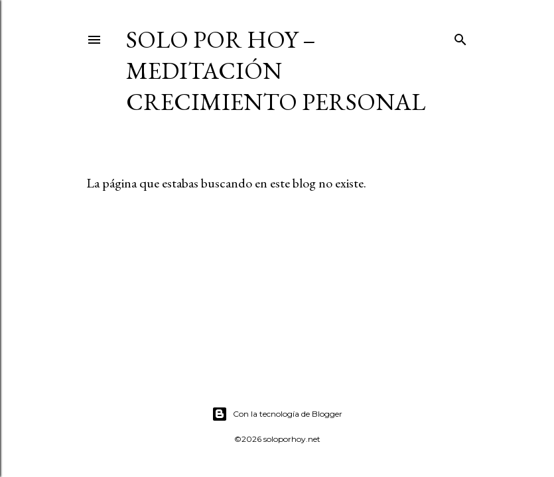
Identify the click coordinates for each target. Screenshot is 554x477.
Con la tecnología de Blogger (277, 414)
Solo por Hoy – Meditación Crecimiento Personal (275, 70)
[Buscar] (460, 37)
